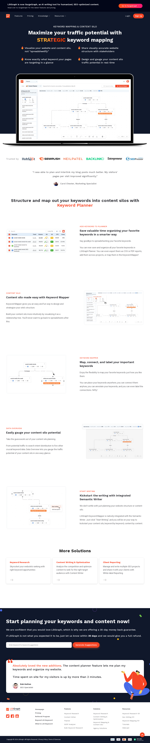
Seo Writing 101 (128, 717)
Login (127, 16)
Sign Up (138, 16)
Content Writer (70, 717)
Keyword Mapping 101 (130, 721)
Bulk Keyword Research (73, 728)
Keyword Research (71, 713)
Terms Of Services (55, 739)
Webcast (125, 728)
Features (18, 16)
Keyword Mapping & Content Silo (101, 723)
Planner (67, 721)
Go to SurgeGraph (130, 6)
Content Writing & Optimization (100, 718)
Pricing (30, 16)
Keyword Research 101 (131, 713)
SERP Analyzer (70, 724)
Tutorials (125, 724)
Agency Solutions (100, 728)
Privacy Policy (43, 739)
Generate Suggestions (86, 645)
